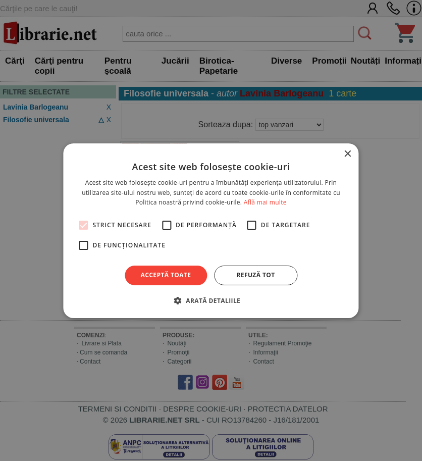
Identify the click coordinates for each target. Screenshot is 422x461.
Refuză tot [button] (255, 275)
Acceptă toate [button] (166, 275)
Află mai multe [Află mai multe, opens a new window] (265, 202)
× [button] (347, 154)
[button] (211, 300)
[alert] (211, 230)
